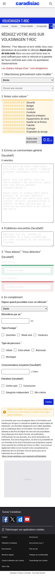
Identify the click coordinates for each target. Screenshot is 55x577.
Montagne (11, 357)
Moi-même (40, 392)
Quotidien (11, 335)
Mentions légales (8, 555)
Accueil (5, 26)
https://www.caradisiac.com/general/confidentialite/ (24, 456)
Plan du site (33, 549)
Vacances (43, 335)
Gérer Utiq (5, 566)
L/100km (34, 372)
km (32, 321)
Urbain (9, 350)
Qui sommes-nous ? (36, 543)
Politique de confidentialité (38, 555)
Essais (14, 26)
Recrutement (6, 549)
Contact (4, 537)
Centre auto (12, 385)
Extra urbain (24, 350)
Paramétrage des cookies (38, 560)
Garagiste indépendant (17, 392)
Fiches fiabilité (27, 26)
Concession (29, 385)
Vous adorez (8, 261)
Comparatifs (42, 26)
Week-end (26, 335)
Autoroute (41, 350)
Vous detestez (9, 278)
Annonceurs (33, 537)
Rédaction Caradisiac (9, 543)
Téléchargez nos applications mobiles (24, 529)
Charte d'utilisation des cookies (13, 560)
